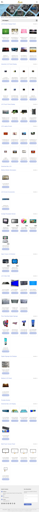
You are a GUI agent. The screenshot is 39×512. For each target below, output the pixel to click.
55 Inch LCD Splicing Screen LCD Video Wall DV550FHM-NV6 (5, 292)
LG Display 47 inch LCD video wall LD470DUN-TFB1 (15, 310)
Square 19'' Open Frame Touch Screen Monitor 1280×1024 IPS (15, 270)
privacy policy (5, 509)
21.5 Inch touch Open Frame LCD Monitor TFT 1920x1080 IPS (5, 270)
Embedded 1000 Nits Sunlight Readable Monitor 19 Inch (14, 230)
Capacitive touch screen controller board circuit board (5, 208)
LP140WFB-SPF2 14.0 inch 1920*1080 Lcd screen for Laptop (33, 160)
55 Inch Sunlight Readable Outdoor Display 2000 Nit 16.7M (24, 230)
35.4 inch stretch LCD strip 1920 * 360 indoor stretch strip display (33, 420)
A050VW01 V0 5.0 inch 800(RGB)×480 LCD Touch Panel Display (5, 120)
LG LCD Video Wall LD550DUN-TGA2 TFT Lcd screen (23, 292)
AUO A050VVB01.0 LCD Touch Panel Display (15, 120)
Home (3, 17)
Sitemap (9, 509)
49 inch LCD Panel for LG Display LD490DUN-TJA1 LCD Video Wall (5, 310)
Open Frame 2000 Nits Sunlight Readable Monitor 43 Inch (33, 230)
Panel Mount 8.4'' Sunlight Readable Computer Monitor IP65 (5, 230)
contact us (28, 504)
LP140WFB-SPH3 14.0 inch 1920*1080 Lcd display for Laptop (14, 160)
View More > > (35, 64)
